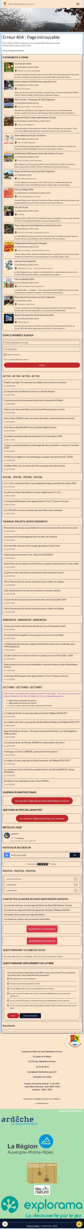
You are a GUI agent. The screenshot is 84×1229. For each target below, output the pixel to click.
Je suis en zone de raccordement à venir (25, 984)
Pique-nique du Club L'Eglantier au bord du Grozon (38, 225)
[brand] (19, 4)
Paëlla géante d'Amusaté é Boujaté (31, 243)
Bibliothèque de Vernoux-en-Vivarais (22, 703)
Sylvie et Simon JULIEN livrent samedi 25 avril (36, 81)
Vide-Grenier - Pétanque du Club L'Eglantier (35, 99)
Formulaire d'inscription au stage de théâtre (24, 914)
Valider (42, 365)
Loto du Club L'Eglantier (26, 261)
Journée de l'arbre (23, 63)
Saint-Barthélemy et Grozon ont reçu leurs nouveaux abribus (32, 590)
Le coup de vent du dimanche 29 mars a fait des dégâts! (29, 391)
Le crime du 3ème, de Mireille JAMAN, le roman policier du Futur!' (34, 742)
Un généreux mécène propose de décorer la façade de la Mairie (33, 400)
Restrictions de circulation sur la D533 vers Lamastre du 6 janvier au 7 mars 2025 (41, 563)
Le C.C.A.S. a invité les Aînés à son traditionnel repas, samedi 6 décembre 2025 (40, 483)
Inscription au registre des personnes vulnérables (27, 919)
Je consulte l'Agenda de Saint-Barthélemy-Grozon (42, 800)
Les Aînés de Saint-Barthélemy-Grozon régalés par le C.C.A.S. (32, 492)
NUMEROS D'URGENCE (42, 929)
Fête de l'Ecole (21, 207)
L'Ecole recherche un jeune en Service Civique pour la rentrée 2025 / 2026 (38, 655)
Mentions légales (33, 1226)
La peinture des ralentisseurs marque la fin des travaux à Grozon (34, 572)
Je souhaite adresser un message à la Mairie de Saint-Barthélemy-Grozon (38, 905)
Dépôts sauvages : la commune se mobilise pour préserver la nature (35, 382)
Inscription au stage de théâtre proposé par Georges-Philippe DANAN (37, 910)
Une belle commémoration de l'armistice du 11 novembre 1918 (33, 436)
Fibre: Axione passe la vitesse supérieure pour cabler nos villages (34, 581)
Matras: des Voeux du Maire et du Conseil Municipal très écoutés (34, 409)
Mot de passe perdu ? (22, 359)
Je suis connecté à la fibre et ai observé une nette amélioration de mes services (40, 1001)
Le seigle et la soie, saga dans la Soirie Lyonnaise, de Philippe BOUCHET (37, 760)
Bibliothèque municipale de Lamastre (22, 700)
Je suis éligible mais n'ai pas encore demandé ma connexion (32, 988)
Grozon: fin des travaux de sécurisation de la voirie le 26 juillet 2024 (35, 599)
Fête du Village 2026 (24, 189)
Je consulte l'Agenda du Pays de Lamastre (42, 818)
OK (74, 855)
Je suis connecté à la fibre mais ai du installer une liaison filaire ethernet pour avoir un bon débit (43, 1006)
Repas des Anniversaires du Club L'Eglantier (35, 171)
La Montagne (42, 884)
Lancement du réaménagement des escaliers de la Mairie (30, 536)
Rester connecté (13, 355)
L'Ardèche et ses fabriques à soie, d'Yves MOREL (26, 781)
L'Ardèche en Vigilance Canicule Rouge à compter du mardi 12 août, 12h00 (38, 457)
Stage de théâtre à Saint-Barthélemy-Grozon (35, 117)
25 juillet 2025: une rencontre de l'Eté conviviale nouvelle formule (34, 465)
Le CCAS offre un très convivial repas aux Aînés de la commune (33, 510)
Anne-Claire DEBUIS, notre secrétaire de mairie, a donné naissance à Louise (39, 418)
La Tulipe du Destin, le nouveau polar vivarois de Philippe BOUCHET (35, 713)
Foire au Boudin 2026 (24, 279)
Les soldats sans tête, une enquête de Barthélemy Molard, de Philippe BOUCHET (42, 722)
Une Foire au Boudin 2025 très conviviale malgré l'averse (30, 427)
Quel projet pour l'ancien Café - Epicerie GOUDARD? (28, 554)
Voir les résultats (30, 1015)
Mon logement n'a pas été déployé (23, 979)
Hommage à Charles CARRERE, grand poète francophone (31, 751)
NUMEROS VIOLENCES (42, 941)
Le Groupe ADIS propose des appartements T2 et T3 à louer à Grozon (36, 501)
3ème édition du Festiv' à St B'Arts (30, 135)
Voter (13, 1015)
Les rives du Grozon (42, 879)
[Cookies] (5, 1224)
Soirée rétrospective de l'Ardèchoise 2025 (34, 315)
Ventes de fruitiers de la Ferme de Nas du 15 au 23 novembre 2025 (35, 626)
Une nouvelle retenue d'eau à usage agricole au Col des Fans (32, 545)
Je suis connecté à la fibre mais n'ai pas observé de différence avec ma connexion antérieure (40, 994)
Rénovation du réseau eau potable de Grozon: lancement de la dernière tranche (41, 528)
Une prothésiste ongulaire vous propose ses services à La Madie (34, 635)
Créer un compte (9, 359)
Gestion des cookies (49, 1226)
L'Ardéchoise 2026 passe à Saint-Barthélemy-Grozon (39, 153)
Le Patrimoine (42, 890)
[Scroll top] (79, 1224)
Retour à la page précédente (13, 51)
